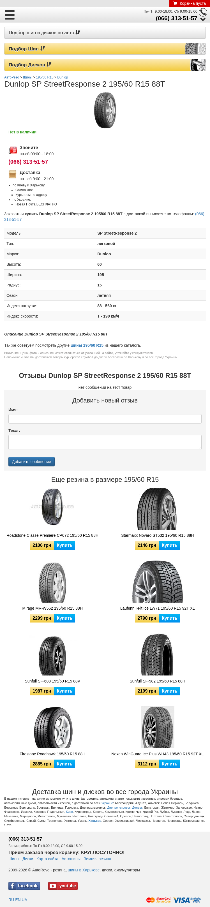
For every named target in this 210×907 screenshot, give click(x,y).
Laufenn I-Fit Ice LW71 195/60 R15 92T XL (157, 608)
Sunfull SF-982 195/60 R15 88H (157, 681)
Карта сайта (47, 859)
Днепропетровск (118, 807)
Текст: (14, 430)
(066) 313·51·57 (176, 18)
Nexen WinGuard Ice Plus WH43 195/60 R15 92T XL (157, 754)
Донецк (137, 807)
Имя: (13, 410)
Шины (13, 859)
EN (17, 899)
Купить (64, 545)
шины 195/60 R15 (87, 345)
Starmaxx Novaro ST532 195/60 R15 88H (157, 535)
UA (24, 899)
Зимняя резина (97, 859)
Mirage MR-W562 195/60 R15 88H (52, 608)
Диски (27, 859)
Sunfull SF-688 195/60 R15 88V (52, 681)
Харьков (94, 820)
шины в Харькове (84, 870)
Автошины (71, 859)
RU (11, 899)
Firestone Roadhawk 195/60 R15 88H (52, 754)
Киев (69, 811)
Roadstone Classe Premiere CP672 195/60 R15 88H (52, 535)
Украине (107, 803)
